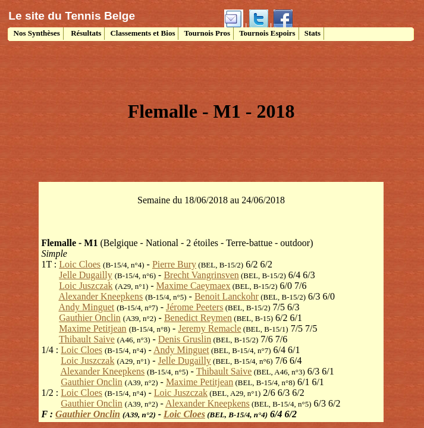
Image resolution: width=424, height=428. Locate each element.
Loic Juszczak (85, 286)
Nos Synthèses (35, 33)
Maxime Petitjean (92, 328)
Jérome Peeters (194, 307)
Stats (312, 33)
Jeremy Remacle (209, 328)
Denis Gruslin (184, 339)
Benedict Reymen (198, 318)
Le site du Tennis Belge (71, 16)
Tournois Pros (207, 33)
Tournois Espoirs (267, 33)
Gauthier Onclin (90, 318)
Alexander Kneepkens (100, 296)
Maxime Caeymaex (193, 286)
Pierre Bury (174, 264)
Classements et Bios (142, 33)
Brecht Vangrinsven (201, 275)
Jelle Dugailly (85, 275)
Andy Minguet (86, 307)
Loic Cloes (79, 264)
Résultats (85, 33)
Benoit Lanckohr (226, 296)
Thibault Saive (87, 339)
